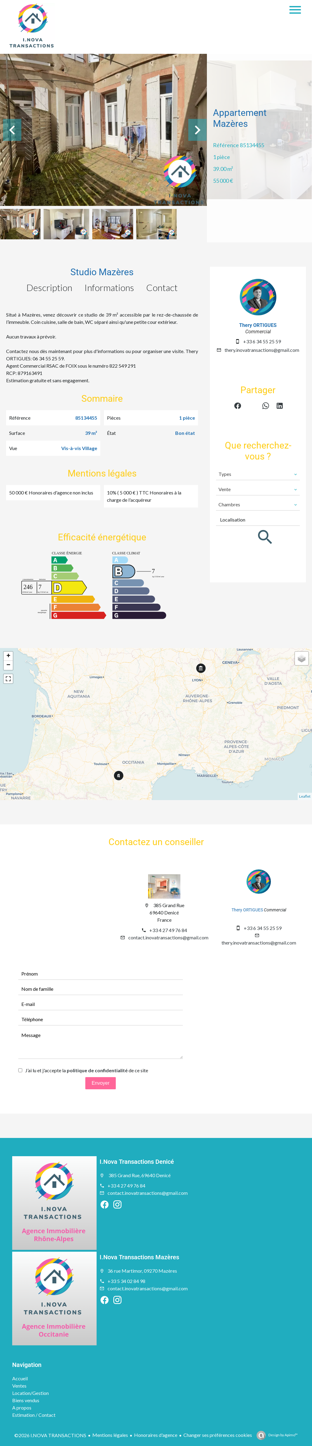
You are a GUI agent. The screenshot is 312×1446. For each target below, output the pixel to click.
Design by (283, 1435)
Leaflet (304, 796)
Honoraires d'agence (155, 1435)
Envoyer (101, 1083)
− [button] (8, 665)
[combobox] (258, 474)
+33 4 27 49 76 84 (168, 930)
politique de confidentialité (97, 1070)
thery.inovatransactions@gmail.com (262, 350)
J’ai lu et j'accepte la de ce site (86, 1070)
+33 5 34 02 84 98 (126, 1281)
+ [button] (8, 656)
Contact (162, 287)
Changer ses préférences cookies (217, 1435)
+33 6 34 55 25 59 (262, 341)
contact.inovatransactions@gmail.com (168, 937)
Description (49, 287)
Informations (109, 287)
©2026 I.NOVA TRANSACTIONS (50, 1435)
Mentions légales (110, 1435)
